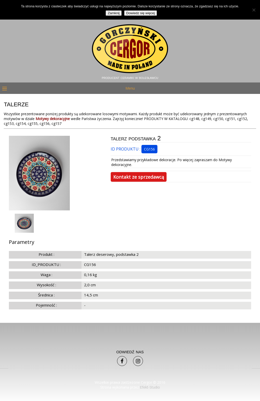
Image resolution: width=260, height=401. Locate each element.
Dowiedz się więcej (140, 13)
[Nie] (253, 9)
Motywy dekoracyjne (53, 118)
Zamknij (114, 13)
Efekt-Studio (150, 387)
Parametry (21, 242)
